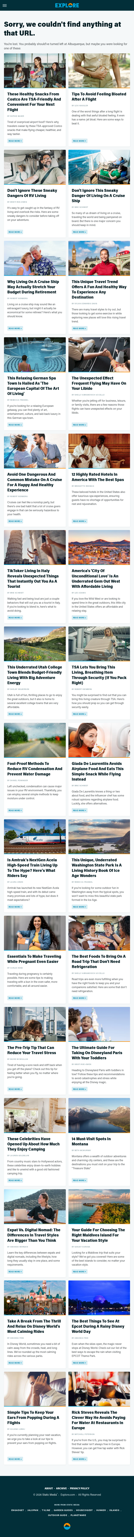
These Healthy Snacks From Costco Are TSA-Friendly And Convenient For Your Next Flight (34, 102)
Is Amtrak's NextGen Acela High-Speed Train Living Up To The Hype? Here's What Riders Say (32, 868)
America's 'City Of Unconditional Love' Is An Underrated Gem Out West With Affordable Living (96, 578)
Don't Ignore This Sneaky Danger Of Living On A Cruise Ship (98, 195)
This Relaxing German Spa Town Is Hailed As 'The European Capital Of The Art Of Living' (33, 386)
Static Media (49, 1494)
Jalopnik (32, 1510)
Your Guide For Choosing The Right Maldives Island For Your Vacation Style (98, 1235)
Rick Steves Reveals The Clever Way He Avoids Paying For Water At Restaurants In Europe (98, 1420)
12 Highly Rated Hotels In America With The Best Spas (98, 477)
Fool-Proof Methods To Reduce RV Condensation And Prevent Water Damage (34, 768)
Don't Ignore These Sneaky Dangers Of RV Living (32, 193)
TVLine (46, 1510)
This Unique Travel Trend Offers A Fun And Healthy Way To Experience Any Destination (99, 289)
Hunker (101, 1510)
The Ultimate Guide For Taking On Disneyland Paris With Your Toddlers (97, 1052)
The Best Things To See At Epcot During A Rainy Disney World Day (98, 1326)
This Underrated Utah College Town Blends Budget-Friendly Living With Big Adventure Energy (34, 675)
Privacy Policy (79, 1488)
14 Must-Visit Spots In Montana (91, 1142)
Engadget (17, 1510)
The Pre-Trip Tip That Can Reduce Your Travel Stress (31, 1050)
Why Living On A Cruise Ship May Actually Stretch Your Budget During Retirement (33, 287)
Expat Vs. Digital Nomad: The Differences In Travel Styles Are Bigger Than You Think (33, 1235)
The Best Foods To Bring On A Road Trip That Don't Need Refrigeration (99, 961)
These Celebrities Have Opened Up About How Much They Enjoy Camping (33, 1144)
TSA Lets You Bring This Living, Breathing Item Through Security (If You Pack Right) (99, 675)
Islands (114, 1510)
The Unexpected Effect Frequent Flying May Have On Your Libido (99, 383)
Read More (14, 141)
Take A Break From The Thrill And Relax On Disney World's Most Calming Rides (34, 1326)
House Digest (84, 1510)
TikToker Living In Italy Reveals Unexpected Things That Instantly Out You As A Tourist (33, 578)
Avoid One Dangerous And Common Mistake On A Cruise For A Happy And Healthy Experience (34, 482)
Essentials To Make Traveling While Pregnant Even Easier (34, 959)
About (49, 1488)
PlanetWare (78, 1515)
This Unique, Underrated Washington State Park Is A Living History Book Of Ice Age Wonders (97, 868)
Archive (61, 1488)
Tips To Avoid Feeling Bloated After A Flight (99, 97)
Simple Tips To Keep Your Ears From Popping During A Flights (33, 1417)
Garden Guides (63, 1510)
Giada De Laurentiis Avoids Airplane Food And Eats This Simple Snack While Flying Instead (98, 771)
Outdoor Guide (57, 1515)
